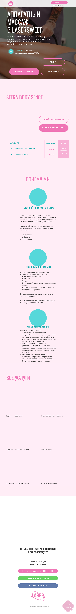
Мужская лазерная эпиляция (18, 450)
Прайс (53, 62)
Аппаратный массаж (49, 483)
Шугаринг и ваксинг (14, 416)
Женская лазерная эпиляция (52, 416)
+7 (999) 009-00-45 (38, 586)
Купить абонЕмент (24, 72)
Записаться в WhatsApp (38, 578)
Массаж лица (46, 450)
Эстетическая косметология (17, 483)
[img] (19, 433)
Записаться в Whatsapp (53, 128)
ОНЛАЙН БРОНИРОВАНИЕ (53, 119)
